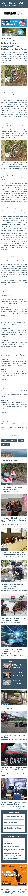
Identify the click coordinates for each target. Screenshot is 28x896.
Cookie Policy (17, 894)
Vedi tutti (23, 861)
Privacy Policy (11, 894)
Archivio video (22, 687)
